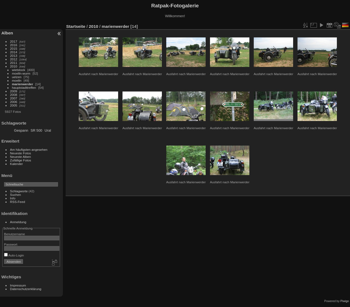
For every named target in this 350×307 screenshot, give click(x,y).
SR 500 (36, 130)
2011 (13, 62)
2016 (13, 45)
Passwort (10, 244)
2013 (13, 55)
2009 (13, 91)
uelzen (17, 77)
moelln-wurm (21, 73)
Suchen (15, 194)
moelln (17, 80)
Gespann (21, 130)
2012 (13, 59)
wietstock (18, 70)
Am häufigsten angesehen (29, 149)
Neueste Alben (20, 156)
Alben (7, 33)
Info (13, 198)
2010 (13, 66)
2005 (13, 105)
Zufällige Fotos (20, 160)
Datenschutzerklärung (25, 289)
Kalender (16, 164)
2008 (13, 94)
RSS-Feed (17, 201)
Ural (48, 130)
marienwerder (22, 84)
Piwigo (344, 301)
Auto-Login (14, 255)
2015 (13, 48)
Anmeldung (18, 222)
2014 (13, 52)
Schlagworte (19, 191)
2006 (13, 102)
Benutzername (14, 234)
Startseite (75, 26)
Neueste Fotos (20, 153)
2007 (13, 98)
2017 (13, 41)
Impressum (18, 285)
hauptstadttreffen (24, 87)
